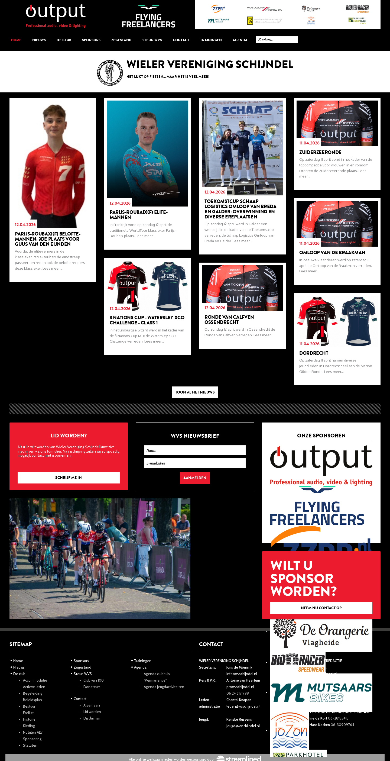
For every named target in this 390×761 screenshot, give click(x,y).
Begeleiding (32, 693)
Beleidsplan (32, 700)
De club (64, 40)
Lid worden (92, 712)
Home (16, 40)
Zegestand (121, 40)
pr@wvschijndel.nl (240, 687)
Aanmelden (194, 478)
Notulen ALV (33, 732)
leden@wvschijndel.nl (243, 706)
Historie (29, 719)
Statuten (30, 745)
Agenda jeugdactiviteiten (164, 687)
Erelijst (28, 713)
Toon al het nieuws (195, 392)
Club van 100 (93, 680)
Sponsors (91, 40)
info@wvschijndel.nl (241, 674)
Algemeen (91, 705)
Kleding (29, 726)
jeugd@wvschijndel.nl (243, 726)
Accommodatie (35, 680)
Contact (181, 40)
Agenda (240, 40)
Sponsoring (32, 739)
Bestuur (29, 706)
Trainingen (211, 40)
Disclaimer (91, 718)
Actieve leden (34, 687)
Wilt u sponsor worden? (321, 585)
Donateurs (91, 687)
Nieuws (39, 40)
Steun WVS (152, 40)
